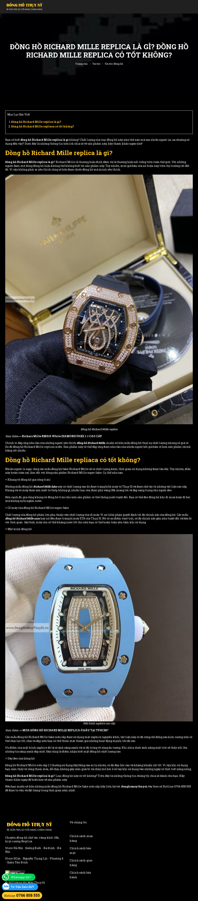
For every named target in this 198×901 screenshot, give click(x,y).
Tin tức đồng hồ (114, 63)
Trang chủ (81, 63)
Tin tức (96, 63)
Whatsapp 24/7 (21, 877)
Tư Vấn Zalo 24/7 (22, 886)
